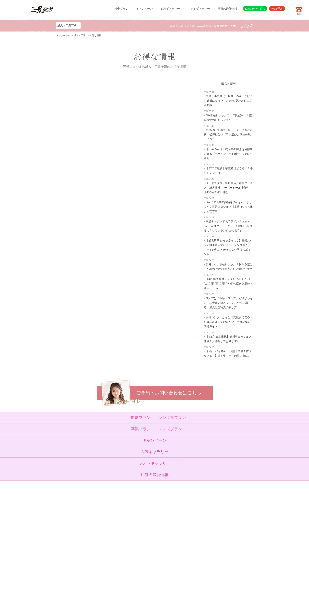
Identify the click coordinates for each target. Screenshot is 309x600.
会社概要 (126, 551)
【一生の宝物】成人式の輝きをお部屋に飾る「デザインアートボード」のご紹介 (228, 154)
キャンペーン (144, 8)
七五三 (105, 518)
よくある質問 (129, 546)
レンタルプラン (172, 417)
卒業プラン (141, 429)
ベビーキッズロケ (111, 537)
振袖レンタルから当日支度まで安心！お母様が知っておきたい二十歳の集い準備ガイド (228, 322)
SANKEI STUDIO (151, 594)
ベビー (105, 513)
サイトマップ (129, 561)
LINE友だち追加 (255, 8)
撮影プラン (141, 417)
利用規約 (126, 566)
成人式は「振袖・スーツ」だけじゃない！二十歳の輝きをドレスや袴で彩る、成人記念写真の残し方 (228, 303)
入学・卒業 (107, 522)
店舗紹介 (126, 542)
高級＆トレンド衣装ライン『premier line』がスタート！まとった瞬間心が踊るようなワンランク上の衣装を (228, 226)
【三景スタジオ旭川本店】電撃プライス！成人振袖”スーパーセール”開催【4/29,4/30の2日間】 (228, 187)
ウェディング (109, 532)
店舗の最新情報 (227, 8)
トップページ (63, 35)
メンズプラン (170, 429)
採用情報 (126, 556)
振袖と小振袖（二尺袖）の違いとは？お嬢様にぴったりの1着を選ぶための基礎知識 (228, 100)
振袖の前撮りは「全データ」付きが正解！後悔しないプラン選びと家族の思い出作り (228, 134)
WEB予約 (277, 8)
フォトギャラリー (199, 8)
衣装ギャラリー (170, 8)
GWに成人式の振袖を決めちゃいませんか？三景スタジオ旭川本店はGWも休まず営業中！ (228, 207)
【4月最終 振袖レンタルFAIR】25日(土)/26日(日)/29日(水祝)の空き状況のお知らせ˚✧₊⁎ (228, 283)
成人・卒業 (80, 35)
